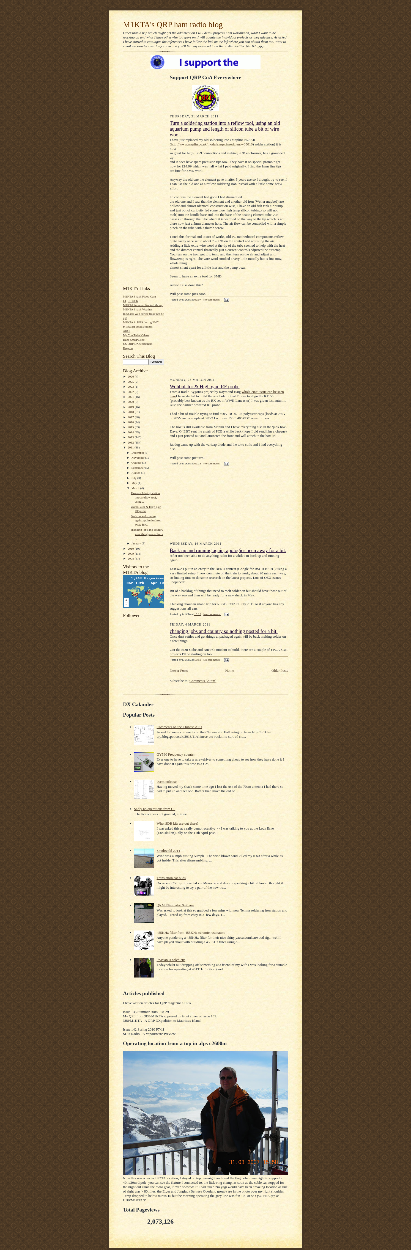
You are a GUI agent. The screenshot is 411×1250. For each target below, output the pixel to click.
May (134, 482)
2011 (131, 447)
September (138, 467)
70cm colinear (167, 782)
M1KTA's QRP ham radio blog (173, 24)
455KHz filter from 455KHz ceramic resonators (191, 932)
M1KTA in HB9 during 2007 (140, 322)
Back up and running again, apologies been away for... (146, 520)
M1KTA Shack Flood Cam (139, 296)
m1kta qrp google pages (137, 326)
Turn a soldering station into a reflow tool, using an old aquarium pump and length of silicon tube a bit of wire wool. (225, 128)
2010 (131, 548)
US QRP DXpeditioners (137, 343)
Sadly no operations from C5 (154, 809)
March (135, 488)
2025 (131, 381)
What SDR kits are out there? (178, 823)
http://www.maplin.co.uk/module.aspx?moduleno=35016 (212, 144)
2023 (131, 386)
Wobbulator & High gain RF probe (205, 386)
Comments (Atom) (203, 681)
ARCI (126, 330)
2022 (131, 391)
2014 (131, 432)
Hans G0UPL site (133, 339)
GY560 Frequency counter (176, 754)
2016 (131, 422)
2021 (131, 396)
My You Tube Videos (136, 335)
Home (229, 670)
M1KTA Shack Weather (137, 309)
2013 (131, 437)
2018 (131, 412)
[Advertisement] (139, 198)
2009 (131, 553)
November (138, 457)
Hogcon (128, 348)
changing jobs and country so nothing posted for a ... (147, 534)
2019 (131, 407)
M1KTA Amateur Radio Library (143, 305)
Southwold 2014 (168, 851)
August (136, 472)
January (136, 543)
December (138, 452)
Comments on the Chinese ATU (179, 727)
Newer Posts (179, 670)
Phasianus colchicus (171, 960)
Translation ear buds (171, 878)
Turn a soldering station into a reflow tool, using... (145, 497)
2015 (131, 427)
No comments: (212, 299)
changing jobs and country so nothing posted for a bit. (224, 631)
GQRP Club (130, 300)
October (136, 462)
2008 (131, 558)
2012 (131, 442)
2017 (131, 417)
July (134, 478)
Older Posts (280, 670)
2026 (131, 376)
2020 (131, 401)
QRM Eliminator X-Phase (175, 905)
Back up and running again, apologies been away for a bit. (228, 550)
